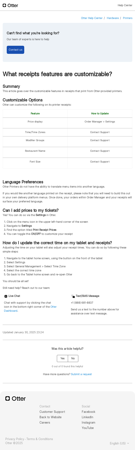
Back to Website (51, 417)
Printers (127, 18)
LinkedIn (87, 417)
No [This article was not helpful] (73, 358)
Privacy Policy (14, 439)
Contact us (15, 49)
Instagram (88, 422)
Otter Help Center (92, 18)
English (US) (120, 443)
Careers (45, 422)
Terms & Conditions (39, 439)
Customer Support (52, 411)
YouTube (88, 428)
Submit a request (81, 374)
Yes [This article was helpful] (62, 358)
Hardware (113, 18)
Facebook (88, 411)
